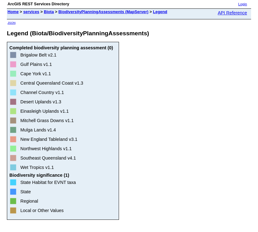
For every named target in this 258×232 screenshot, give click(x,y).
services (31, 11)
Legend (160, 11)
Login (242, 4)
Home (13, 11)
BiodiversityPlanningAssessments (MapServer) (103, 11)
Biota (49, 11)
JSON (12, 22)
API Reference (232, 12)
